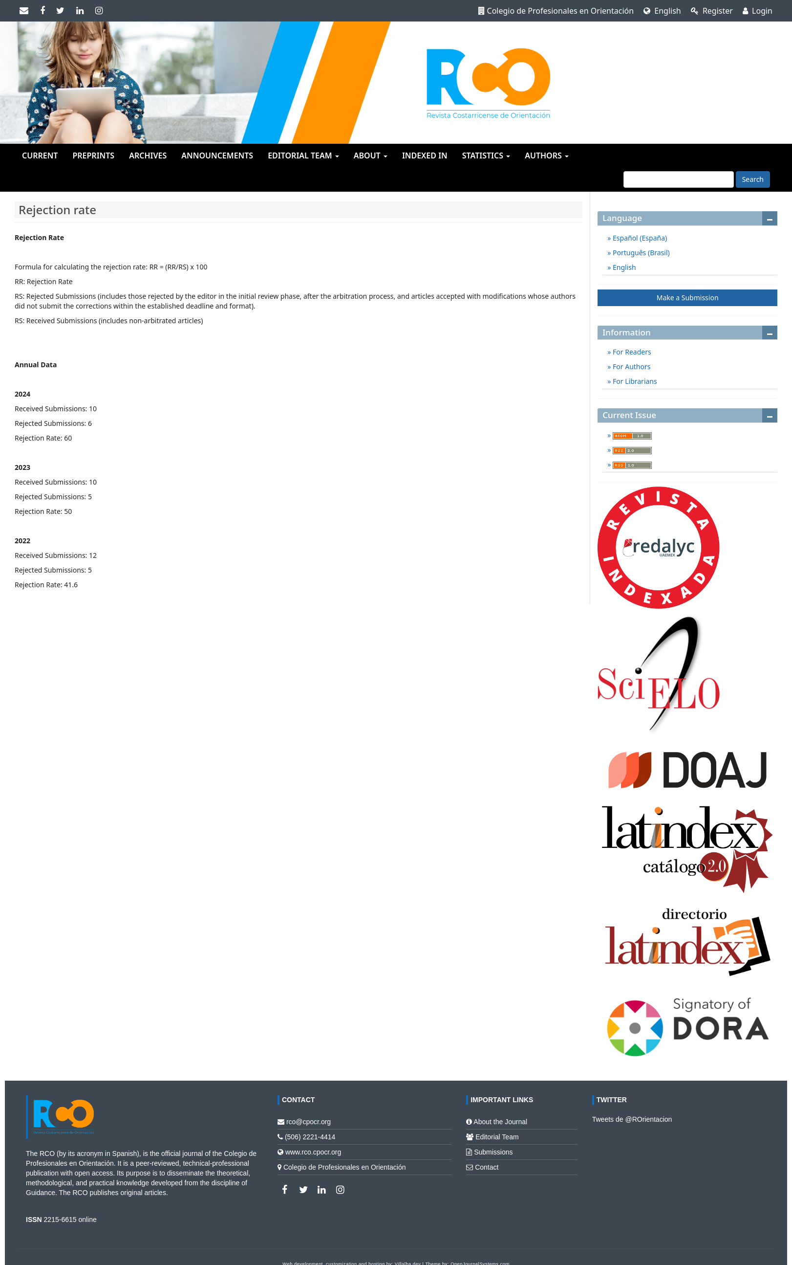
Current (40, 155)
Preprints (93, 155)
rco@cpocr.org (308, 1122)
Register (712, 10)
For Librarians (634, 381)
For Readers (631, 351)
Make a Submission (688, 297)
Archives (148, 155)
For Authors (630, 366)
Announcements (217, 155)
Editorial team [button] (303, 155)
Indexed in (425, 155)
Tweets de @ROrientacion (632, 1119)
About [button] (370, 155)
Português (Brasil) (640, 252)
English (662, 10)
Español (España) (639, 238)
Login (757, 10)
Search (753, 179)
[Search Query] (678, 179)
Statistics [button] (486, 155)
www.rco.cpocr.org (313, 1152)
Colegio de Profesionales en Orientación (556, 10)
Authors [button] (547, 155)
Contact (486, 1167)
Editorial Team (496, 1137)
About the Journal (500, 1122)
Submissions (493, 1152)
